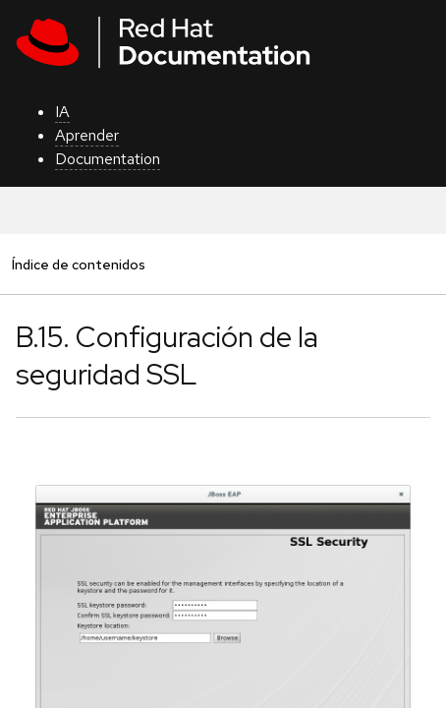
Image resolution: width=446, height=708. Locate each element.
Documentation (107, 158)
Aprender (87, 135)
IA (62, 111)
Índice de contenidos (78, 264)
